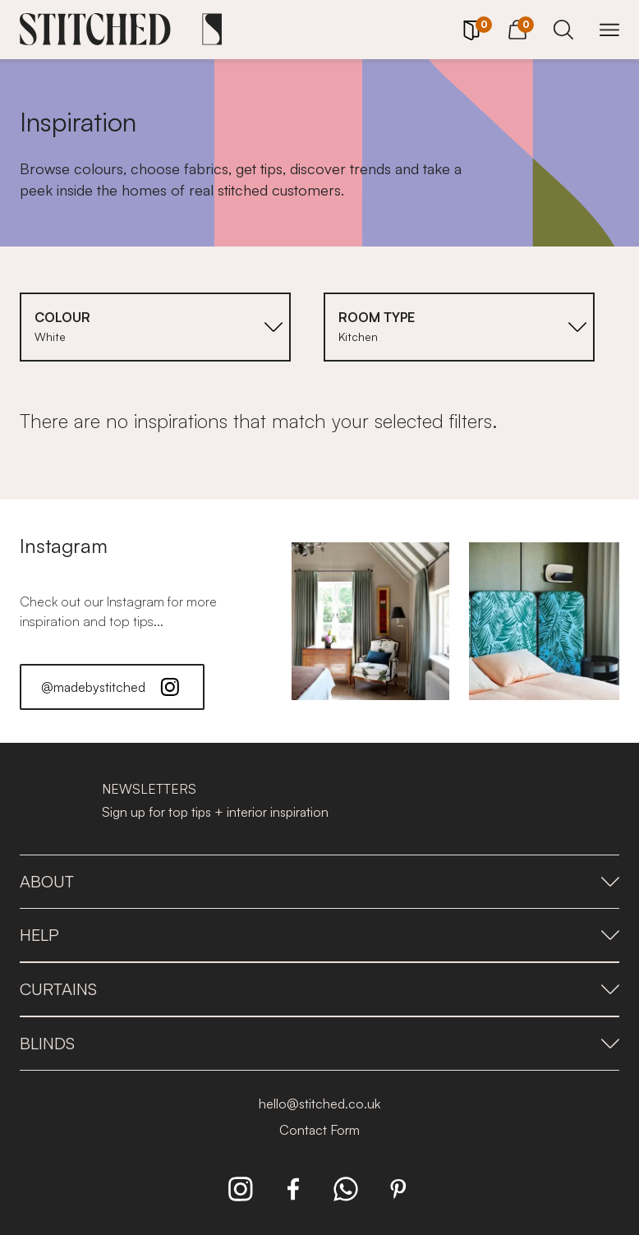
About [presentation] (319, 881)
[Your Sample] (471, 30)
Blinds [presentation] (319, 1043)
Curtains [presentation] (319, 989)
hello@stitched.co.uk (319, 1103)
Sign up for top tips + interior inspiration (215, 812)
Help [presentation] (319, 934)
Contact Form (319, 1130)
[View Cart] (517, 27)
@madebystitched (112, 687)
